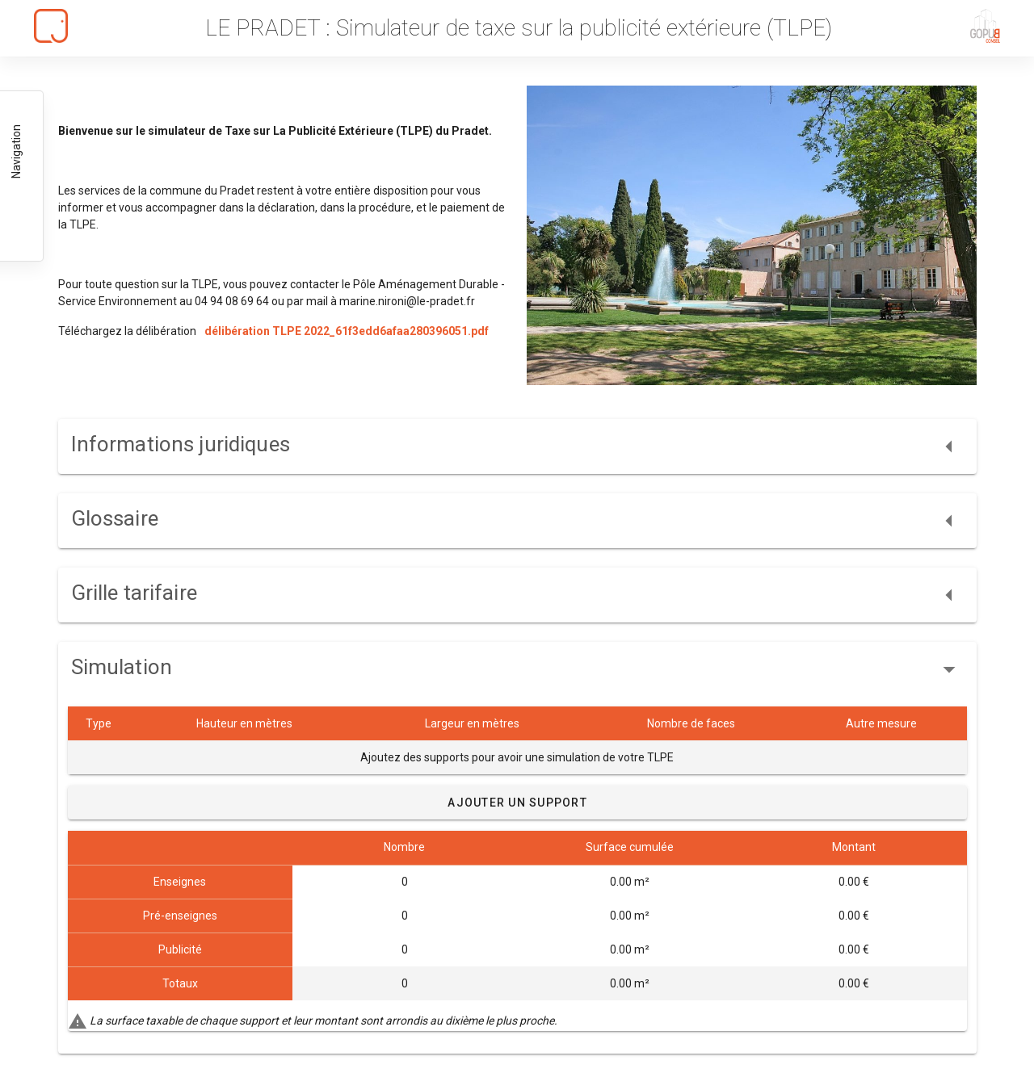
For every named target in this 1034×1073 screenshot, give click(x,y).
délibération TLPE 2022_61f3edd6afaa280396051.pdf (346, 331)
